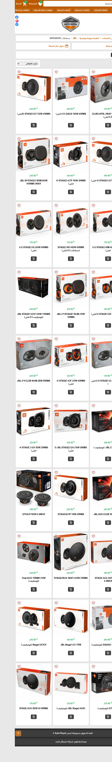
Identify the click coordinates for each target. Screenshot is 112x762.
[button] (20, 3)
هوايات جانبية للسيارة (28, 10)
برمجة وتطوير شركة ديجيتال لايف (56, 741)
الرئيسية (106, 38)
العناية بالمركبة (85, 10)
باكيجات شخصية (67, 10)
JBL (60, 38)
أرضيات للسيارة (48, 10)
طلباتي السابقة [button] (100, 46)
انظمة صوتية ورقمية (75, 38)
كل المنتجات (93, 38)
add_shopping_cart (93, 125)
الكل (99, 10)
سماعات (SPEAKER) (45, 38)
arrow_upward (3, 733)
